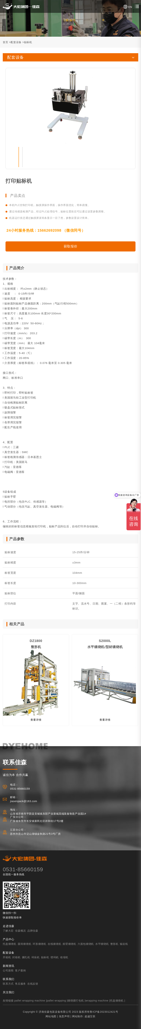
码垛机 (36, 957)
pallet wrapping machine (30, 1000)
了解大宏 (8, 930)
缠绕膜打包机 (76, 1000)
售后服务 (20, 983)
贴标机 (28, 42)
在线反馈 (32, 983)
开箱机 (7, 957)
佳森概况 (20, 930)
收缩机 (64, 957)
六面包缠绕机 (86, 943)
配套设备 (16, 42)
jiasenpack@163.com (23, 801)
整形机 (114, 943)
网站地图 (51, 1016)
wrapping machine (97, 1000)
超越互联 (90, 1016)
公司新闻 (8, 970)
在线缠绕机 (54, 943)
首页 (5, 42)
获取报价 (70, 246)
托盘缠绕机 (9, 943)
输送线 (124, 943)
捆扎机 (26, 957)
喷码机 (55, 957)
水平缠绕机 (102, 943)
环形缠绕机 (39, 943)
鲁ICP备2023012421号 (104, 1011)
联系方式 (8, 983)
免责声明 (64, 1016)
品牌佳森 (32, 930)
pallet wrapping (56, 1000)
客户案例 (20, 970)
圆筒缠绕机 (24, 943)
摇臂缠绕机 (69, 943)
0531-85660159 (23, 869)
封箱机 (16, 957)
